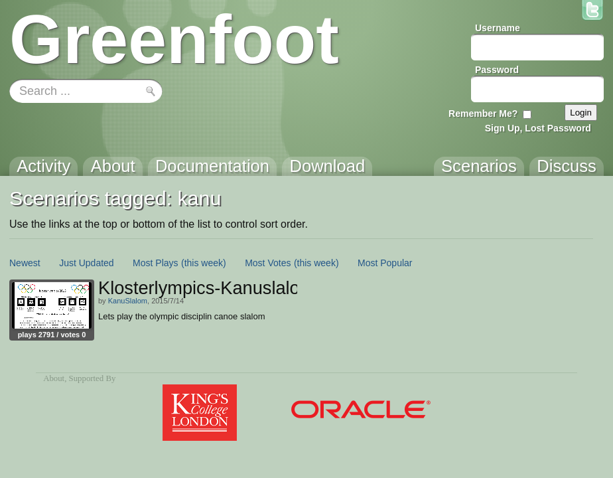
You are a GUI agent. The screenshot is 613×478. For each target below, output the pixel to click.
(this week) (203, 263)
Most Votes (268, 263)
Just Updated (86, 263)
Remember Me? (482, 113)
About (53, 378)
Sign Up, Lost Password (538, 128)
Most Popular (385, 263)
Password (497, 69)
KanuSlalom (127, 301)
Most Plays (155, 263)
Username (497, 28)
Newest (24, 263)
